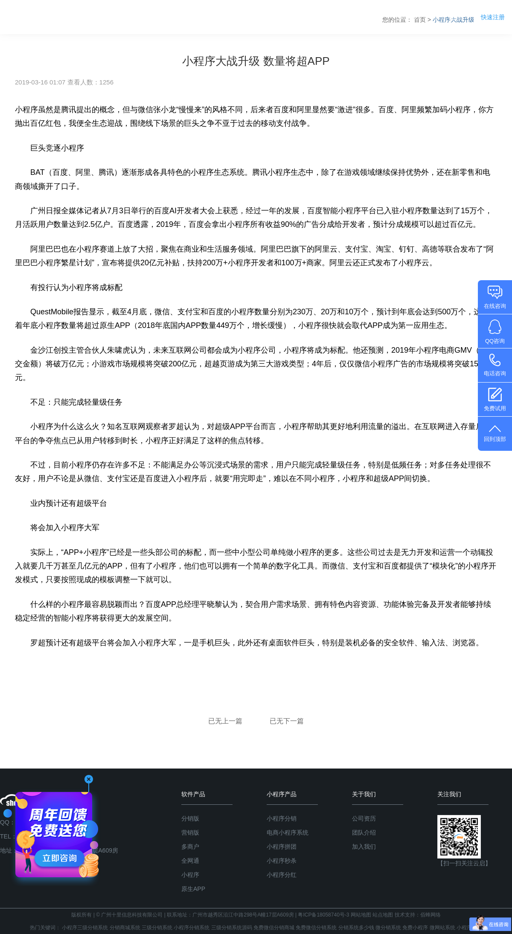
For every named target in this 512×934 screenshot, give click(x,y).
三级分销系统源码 (231, 928)
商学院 (408, 16)
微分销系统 (388, 928)
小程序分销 (282, 818)
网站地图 (361, 915)
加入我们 (364, 846)
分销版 (190, 818)
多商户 (190, 846)
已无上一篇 (226, 721)
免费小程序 (415, 928)
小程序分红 (282, 874)
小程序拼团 (282, 846)
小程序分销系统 (191, 928)
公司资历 (364, 818)
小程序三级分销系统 (85, 928)
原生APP (193, 888)
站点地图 (382, 915)
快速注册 (493, 17)
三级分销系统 (157, 928)
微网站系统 (442, 928)
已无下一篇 (287, 721)
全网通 (190, 860)
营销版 (190, 832)
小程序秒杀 (282, 860)
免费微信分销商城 (273, 928)
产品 (332, 16)
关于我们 (448, 16)
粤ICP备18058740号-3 (323, 915)
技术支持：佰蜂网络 (418, 915)
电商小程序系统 (287, 832)
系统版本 (369, 16)
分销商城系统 (125, 928)
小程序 (190, 874)
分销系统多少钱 (356, 928)
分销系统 (296, 16)
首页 (260, 16)
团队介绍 (364, 832)
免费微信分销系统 (316, 928)
